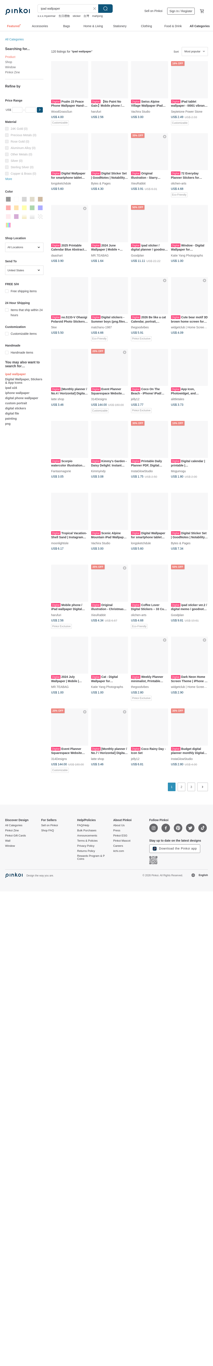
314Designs (99, 399)
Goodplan (137, 255)
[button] (40, 110)
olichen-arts (178, 183)
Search (105, 8)
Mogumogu (178, 471)
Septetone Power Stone (187, 111)
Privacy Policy (85, 845)
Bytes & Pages (101, 183)
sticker (77, 16)
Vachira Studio (140, 111)
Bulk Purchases (86, 830)
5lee (54, 327)
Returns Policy (86, 851)
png (8, 423)
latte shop (57, 399)
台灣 (86, 16)
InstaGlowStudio (142, 471)
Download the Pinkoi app (175, 849)
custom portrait (16, 403)
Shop (8, 62)
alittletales (177, 399)
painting (11, 418)
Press (116, 830)
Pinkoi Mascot (121, 840)
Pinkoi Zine (12, 72)
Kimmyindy (98, 471)
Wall (7, 840)
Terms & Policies (87, 840)
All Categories (14, 39)
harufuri (96, 111)
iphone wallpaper (17, 393)
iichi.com (118, 851)
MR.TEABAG (100, 255)
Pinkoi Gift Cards (15, 835)
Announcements (87, 835)
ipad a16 (11, 387)
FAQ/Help (83, 825)
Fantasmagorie (61, 471)
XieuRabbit (138, 183)
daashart (57, 255)
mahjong (97, 16)
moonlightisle (60, 543)
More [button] (8, 179)
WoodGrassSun (61, 111)
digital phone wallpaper (21, 398)
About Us (118, 825)
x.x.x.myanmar (46, 16)
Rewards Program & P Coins (91, 857)
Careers (118, 845)
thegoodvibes (140, 327)
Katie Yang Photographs (187, 255)
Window (10, 67)
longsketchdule (61, 183)
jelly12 (135, 399)
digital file (12, 413)
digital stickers (15, 408)
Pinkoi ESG (120, 835)
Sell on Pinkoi (153, 11)
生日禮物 (64, 16)
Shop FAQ (47, 830)
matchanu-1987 (101, 327)
